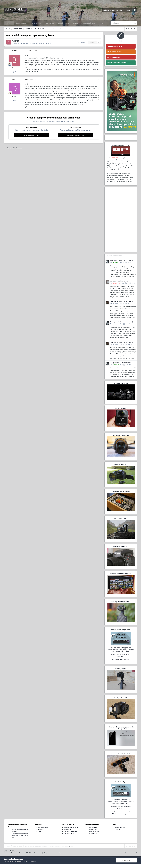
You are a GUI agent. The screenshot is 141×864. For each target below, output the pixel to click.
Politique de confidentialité (25, 853)
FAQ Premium (93, 833)
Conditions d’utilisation (29, 861)
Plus (102, 23)
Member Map (50, 23)
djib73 (14, 79)
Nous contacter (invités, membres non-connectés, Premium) (50, 853)
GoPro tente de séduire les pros (119, 281)
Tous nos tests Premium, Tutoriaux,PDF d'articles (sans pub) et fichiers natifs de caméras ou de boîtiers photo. (121, 649)
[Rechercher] (122, 23)
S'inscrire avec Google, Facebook (117, 62)
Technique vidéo (43, 827)
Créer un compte (94, 831)
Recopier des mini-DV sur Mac (121, 491)
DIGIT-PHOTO (115, 158)
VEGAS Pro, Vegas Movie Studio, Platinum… (37, 43)
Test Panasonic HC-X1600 (120, 383)
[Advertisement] (121, 219)
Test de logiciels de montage (20, 833)
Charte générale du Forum (114, 46)
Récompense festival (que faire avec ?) (121, 260)
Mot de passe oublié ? (113, 57)
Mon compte (93, 829)
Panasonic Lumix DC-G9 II (120, 546)
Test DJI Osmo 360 (120, 408)
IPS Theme (7, 851)
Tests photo (67, 829)
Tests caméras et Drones (71, 827)
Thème (13, 853)
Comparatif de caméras (71, 831)
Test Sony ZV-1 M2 (120, 668)
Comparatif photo (69, 833)
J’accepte (126, 860)
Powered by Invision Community (128, 852)
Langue (6, 853)
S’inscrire (128, 10)
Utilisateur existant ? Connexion (113, 10)
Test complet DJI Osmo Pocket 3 (120, 601)
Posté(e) (31, 51)
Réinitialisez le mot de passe (120, 659)
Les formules (93, 827)
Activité (8, 23)
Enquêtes (41, 829)
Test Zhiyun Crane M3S (120, 698)
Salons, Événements (63, 23)
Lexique (117, 829)
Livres (40, 831)
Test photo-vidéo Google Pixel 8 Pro (120, 573)
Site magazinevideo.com (88, 23)
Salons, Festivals (120, 827)
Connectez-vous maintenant (75, 135)
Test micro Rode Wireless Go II (121, 754)
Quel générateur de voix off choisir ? (120, 362)
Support (75, 23)
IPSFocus (14, 851)
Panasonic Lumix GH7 (120, 464)
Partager (81, 42)
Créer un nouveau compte (31, 135)
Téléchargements (20, 23)
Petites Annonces (36, 23)
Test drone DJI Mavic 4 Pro (121, 435)
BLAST (14, 51)
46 (14, 100)
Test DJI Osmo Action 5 (121, 518)
